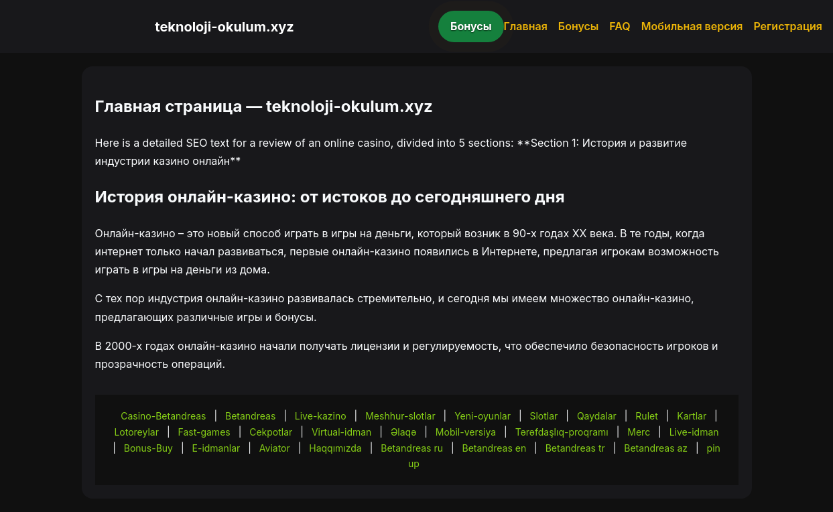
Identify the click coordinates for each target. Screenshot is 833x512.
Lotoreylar (136, 432)
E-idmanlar (216, 448)
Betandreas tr (575, 448)
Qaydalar (597, 416)
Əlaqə (403, 432)
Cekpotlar (270, 432)
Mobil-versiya (466, 432)
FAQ (619, 26)
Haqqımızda (335, 448)
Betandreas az (656, 448)
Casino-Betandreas (163, 416)
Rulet (646, 416)
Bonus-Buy (148, 448)
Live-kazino (320, 416)
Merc (638, 432)
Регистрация (787, 26)
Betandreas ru (412, 448)
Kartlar (691, 416)
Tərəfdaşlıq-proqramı (561, 432)
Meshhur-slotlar (400, 416)
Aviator (274, 448)
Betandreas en (494, 448)
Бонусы (471, 26)
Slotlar (543, 416)
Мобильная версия (692, 26)
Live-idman (694, 432)
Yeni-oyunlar (482, 416)
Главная (526, 26)
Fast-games (204, 432)
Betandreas (250, 416)
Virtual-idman (341, 432)
